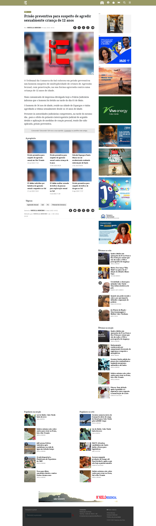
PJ (48, 205)
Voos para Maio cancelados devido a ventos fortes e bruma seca (47, 473)
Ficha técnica (111, 513)
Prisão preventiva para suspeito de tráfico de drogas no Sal (80, 186)
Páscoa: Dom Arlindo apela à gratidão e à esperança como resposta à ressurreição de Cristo (120, 390)
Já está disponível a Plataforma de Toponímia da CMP (46, 459)
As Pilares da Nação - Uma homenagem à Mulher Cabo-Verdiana (119, 312)
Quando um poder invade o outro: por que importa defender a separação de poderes (121, 299)
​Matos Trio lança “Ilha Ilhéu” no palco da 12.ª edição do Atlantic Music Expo (120, 271)
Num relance (111, 510)
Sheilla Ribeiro (34, 28)
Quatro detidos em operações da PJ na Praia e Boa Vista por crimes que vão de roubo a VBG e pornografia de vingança (121, 257)
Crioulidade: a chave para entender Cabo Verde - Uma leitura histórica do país (120, 285)
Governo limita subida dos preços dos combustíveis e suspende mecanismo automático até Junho (120, 362)
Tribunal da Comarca (59, 205)
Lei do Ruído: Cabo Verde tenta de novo (46, 416)
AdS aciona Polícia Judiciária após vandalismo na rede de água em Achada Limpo (45, 446)
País (26, 12)
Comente (67, 131)
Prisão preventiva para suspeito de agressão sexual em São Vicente (35, 157)
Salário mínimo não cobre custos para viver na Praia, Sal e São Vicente (121, 375)
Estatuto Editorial (112, 515)
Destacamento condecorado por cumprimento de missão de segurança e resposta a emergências (121, 349)
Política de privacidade (114, 517)
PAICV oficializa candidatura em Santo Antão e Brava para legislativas (100, 446)
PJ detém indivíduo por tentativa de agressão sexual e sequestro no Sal (36, 186)
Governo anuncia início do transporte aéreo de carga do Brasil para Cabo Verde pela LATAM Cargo (102, 418)
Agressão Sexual (32, 205)
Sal (42, 205)
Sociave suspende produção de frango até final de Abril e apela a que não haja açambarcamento (102, 460)
